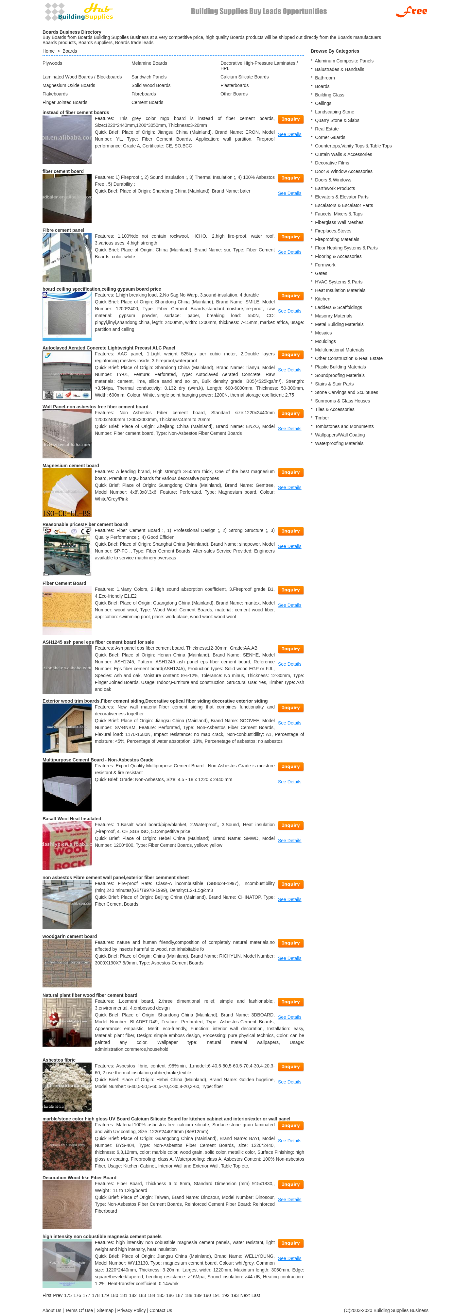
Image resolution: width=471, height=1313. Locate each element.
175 (68, 1295)
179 (105, 1295)
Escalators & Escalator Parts (344, 205)
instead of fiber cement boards (76, 112)
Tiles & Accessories (335, 409)
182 (133, 1295)
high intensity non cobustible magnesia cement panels (102, 1236)
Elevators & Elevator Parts (341, 196)
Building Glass (329, 94)
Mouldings (325, 341)
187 (179, 1295)
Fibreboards (143, 93)
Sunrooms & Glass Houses (342, 400)
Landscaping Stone (334, 111)
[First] (47, 1295)
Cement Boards (147, 102)
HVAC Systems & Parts (338, 281)
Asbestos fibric (59, 1060)
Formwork (325, 264)
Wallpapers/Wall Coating (340, 434)
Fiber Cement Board (64, 583)
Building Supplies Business (401, 1310)
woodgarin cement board (70, 936)
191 (216, 1295)
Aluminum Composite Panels (344, 60)
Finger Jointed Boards (65, 102)
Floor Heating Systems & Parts (346, 247)
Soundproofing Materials (340, 375)
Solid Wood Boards (151, 85)
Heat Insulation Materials (340, 290)
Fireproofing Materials (337, 239)
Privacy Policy (131, 1310)
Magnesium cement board (71, 465)
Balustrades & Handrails (339, 69)
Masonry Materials (333, 315)
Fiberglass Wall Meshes (339, 222)
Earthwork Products (335, 188)
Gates (321, 273)
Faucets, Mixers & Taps (338, 213)
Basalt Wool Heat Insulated (72, 818)
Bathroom (325, 77)
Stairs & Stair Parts (334, 383)
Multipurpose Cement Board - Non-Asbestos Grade (98, 759)
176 (77, 1295)
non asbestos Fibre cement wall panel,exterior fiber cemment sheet (116, 877)
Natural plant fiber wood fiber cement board (90, 995)
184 (151, 1295)
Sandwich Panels (148, 76)
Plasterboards (234, 85)
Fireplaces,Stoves (333, 230)
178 (95, 1295)
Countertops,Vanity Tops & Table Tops (353, 145)
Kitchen (322, 298)
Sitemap (105, 1310)
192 (225, 1295)
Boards (69, 51)
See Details (290, 134)
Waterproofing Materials (339, 443)
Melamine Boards (149, 63)
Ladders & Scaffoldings (338, 307)
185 (161, 1295)
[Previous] (57, 1295)
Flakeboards (55, 93)
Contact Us (160, 1310)
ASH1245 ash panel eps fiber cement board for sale (98, 642)
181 (123, 1295)
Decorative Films (332, 162)
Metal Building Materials (339, 324)
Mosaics (323, 332)
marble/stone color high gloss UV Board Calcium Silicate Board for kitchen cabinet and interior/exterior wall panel (166, 1118)
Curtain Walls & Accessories (343, 154)
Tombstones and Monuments (344, 426)
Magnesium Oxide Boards (69, 85)
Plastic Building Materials (340, 366)
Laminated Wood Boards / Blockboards (82, 76)
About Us (52, 1310)
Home (49, 51)
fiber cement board (63, 171)
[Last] (256, 1295)
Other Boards (234, 93)
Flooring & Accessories (338, 256)
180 (114, 1295)
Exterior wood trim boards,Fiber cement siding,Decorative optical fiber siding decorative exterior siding (155, 701)
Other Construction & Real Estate (349, 358)
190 (207, 1295)
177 (86, 1295)
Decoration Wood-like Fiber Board (79, 1177)
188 (188, 1295)
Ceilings (323, 103)
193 (234, 1295)
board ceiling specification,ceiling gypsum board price (102, 289)
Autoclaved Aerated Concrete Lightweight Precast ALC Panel (109, 347)
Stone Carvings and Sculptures (346, 392)
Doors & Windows (333, 179)
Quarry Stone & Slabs (337, 120)
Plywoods (52, 63)
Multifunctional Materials (339, 349)
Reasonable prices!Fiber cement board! (86, 524)
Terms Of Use (79, 1310)
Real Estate (327, 128)
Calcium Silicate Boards (244, 76)
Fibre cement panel (63, 230)
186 (170, 1295)
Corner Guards (330, 137)
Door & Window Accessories (344, 171)
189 (197, 1295)
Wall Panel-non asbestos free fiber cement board (95, 406)
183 (142, 1295)
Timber (322, 417)
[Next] (245, 1295)
